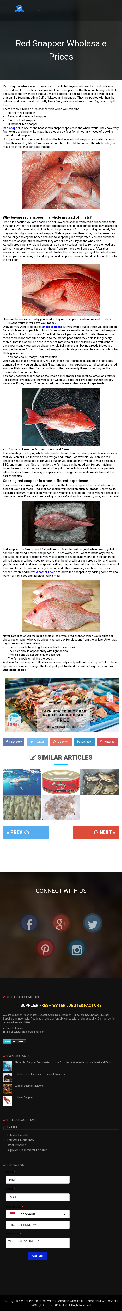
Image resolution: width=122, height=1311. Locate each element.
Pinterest (107, 741)
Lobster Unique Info (20, 1140)
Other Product (16, 1145)
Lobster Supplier (24, 1097)
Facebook (14, 741)
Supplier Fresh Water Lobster (27, 1150)
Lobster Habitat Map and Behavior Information (40, 1074)
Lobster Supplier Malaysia (29, 1085)
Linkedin (84, 741)
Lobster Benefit (17, 1135)
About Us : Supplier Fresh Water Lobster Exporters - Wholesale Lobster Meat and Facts (63, 1062)
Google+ (61, 741)
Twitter (37, 741)
